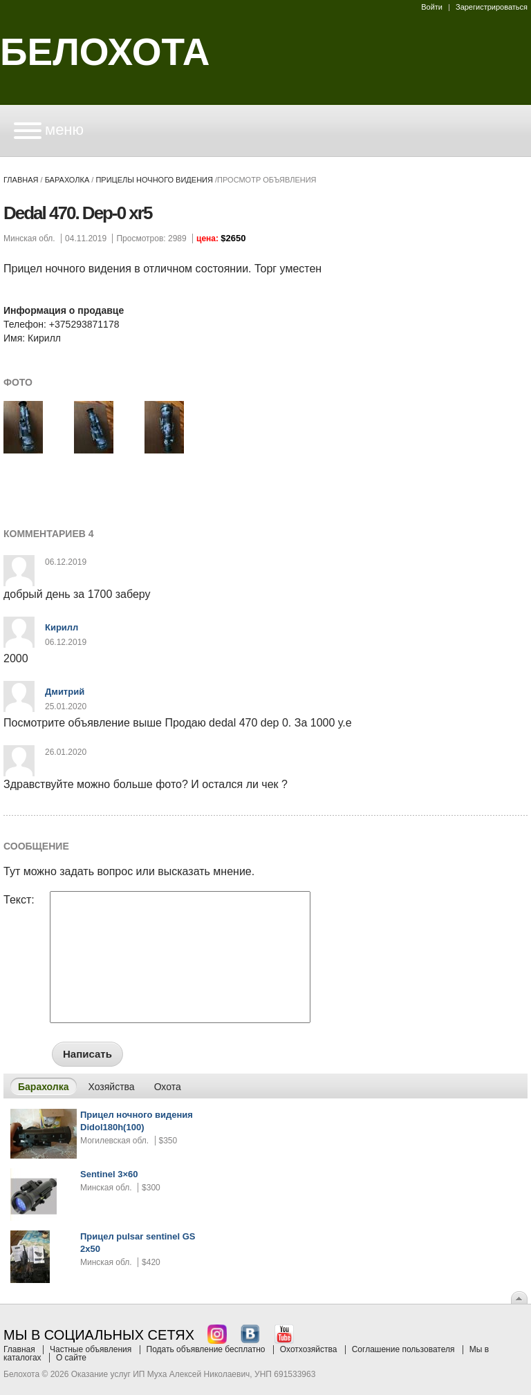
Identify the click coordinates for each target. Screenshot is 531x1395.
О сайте (71, 1358)
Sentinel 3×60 (109, 1174)
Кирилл (61, 627)
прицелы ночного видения (154, 180)
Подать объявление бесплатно (206, 1349)
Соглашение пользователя (403, 1349)
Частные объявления (90, 1349)
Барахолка (67, 180)
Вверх (519, 1297)
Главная (20, 180)
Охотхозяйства (308, 1349)
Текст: (19, 900)
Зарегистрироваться (492, 7)
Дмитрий (64, 691)
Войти (431, 7)
